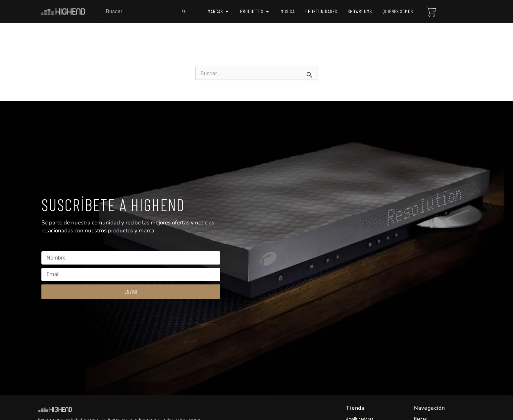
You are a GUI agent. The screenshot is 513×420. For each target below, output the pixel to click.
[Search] (184, 11)
